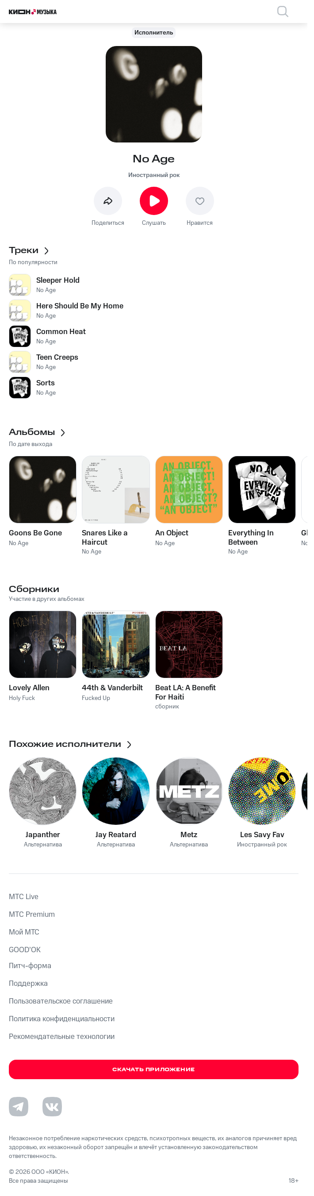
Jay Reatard (116, 835)
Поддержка (28, 983)
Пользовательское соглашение (61, 1001)
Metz (188, 835)
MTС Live (23, 897)
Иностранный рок (154, 175)
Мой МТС (24, 932)
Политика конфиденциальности (62, 1019)
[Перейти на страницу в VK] (52, 1106)
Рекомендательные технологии (62, 1036)
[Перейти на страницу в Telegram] (18, 1106)
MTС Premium (32, 914)
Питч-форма (30, 966)
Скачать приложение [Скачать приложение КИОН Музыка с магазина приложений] (153, 1069)
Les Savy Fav (262, 835)
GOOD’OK (25, 950)
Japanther (43, 835)
